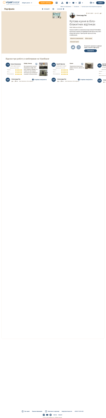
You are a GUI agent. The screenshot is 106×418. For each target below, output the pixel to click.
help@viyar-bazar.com (67, 411)
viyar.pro (60, 414)
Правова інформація (37, 411)
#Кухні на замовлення (76, 38)
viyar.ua (55, 414)
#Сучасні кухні (74, 41)
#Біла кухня (88, 38)
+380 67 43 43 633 (78, 411)
